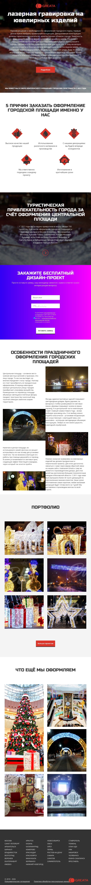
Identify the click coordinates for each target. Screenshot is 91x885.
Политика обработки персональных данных (52, 881)
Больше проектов (45, 643)
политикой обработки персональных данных (45, 319)
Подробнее (45, 70)
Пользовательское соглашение (17, 881)
